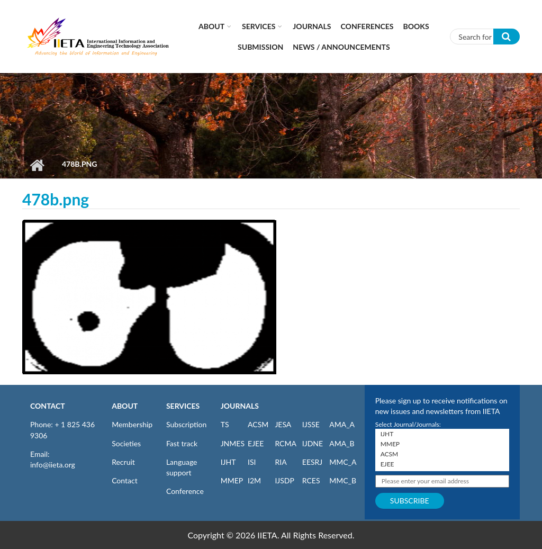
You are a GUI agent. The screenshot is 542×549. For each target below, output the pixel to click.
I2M (254, 480)
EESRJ (312, 461)
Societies (126, 443)
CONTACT (47, 405)
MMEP (232, 480)
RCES (311, 480)
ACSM (258, 424)
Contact (125, 480)
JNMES (233, 443)
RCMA (285, 443)
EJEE (256, 443)
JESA (283, 424)
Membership (132, 424)
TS (225, 424)
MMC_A (342, 461)
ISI (252, 461)
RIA (280, 461)
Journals (312, 26)
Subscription (186, 424)
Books (416, 26)
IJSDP (284, 480)
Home (36, 165)
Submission (260, 46)
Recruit (123, 461)
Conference (185, 491)
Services (258, 26)
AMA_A (342, 424)
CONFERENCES (367, 26)
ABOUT (125, 405)
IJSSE (311, 424)
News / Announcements (341, 46)
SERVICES (183, 405)
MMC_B (342, 480)
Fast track (181, 443)
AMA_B (341, 443)
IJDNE (312, 443)
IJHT (228, 461)
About (211, 26)
